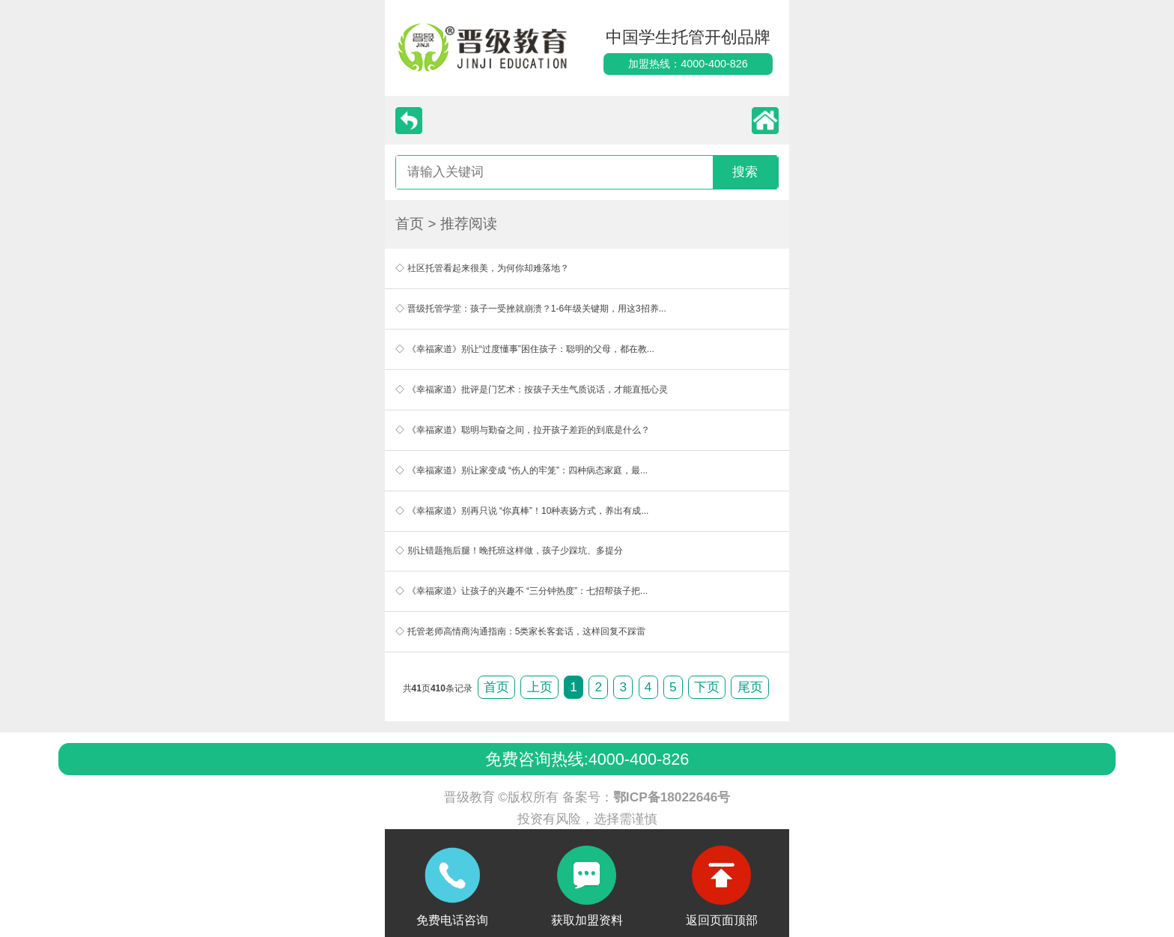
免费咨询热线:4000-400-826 (587, 759)
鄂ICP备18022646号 (672, 796)
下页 (707, 686)
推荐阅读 (468, 223)
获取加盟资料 (587, 920)
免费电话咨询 (452, 920)
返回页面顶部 (722, 920)
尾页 (750, 686)
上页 (540, 686)
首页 (409, 223)
